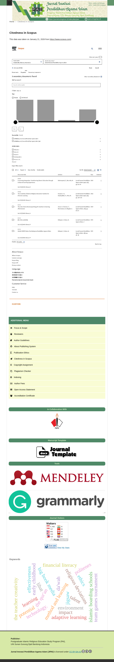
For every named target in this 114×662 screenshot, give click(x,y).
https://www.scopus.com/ (60, 39)
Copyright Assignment (21, 365)
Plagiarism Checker (20, 371)
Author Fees (17, 383)
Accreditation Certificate (22, 396)
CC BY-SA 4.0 (80, 651)
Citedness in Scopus (21, 359)
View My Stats (63, 548)
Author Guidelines (19, 340)
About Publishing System (23, 346)
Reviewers (16, 334)
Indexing (15, 377)
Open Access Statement (22, 389)
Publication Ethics (19, 353)
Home (11, 22)
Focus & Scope (18, 328)
